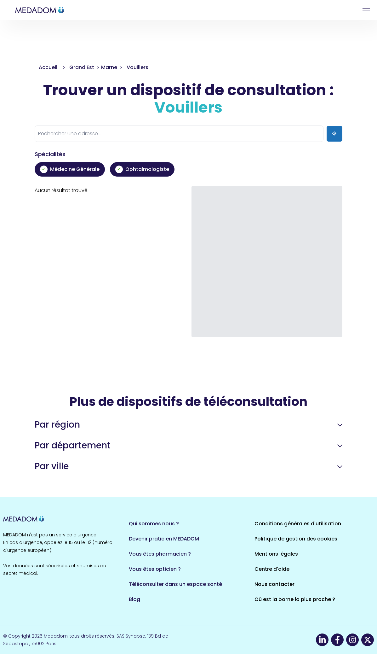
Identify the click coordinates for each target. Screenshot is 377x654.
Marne (109, 67)
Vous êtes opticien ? (155, 569)
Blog (134, 599)
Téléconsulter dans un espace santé (175, 584)
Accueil (48, 67)
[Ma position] (334, 134)
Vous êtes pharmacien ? (160, 554)
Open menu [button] (366, 10)
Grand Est (81, 67)
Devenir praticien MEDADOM (164, 538)
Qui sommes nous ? (154, 523)
